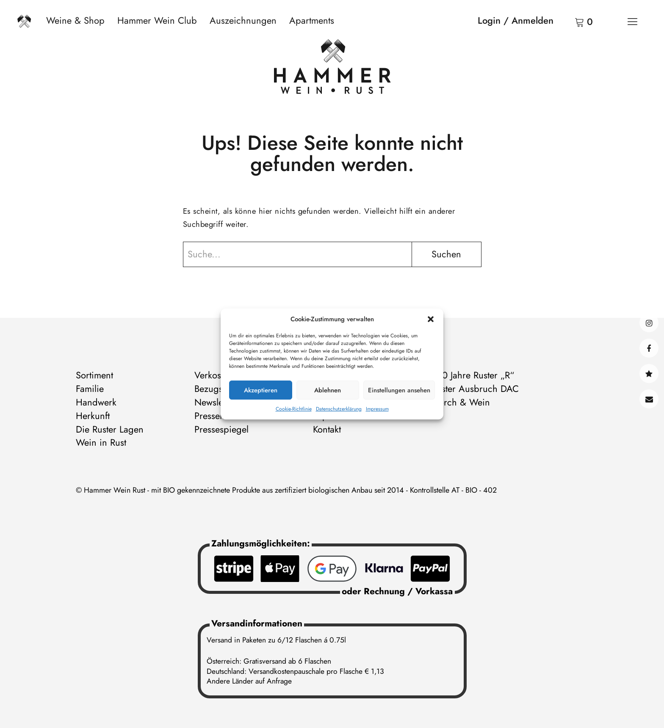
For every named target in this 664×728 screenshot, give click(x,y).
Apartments (311, 20)
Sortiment (94, 375)
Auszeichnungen (243, 20)
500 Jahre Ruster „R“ (473, 375)
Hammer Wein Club (157, 20)
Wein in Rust (101, 442)
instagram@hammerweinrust (648, 322)
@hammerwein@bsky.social (648, 373)
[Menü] (632, 21)
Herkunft (93, 415)
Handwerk (96, 402)
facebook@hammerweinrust (648, 348)
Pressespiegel (221, 429)
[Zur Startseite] (332, 68)
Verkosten (213, 375)
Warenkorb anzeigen (569, 21)
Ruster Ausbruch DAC (475, 388)
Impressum (377, 409)
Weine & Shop (75, 20)
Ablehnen (327, 390)
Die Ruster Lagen (110, 429)
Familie (90, 388)
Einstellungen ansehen (399, 390)
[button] (430, 319)
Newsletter (214, 402)
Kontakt (648, 398)
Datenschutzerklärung (339, 409)
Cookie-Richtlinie (294, 409)
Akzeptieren (260, 390)
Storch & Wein (461, 402)
